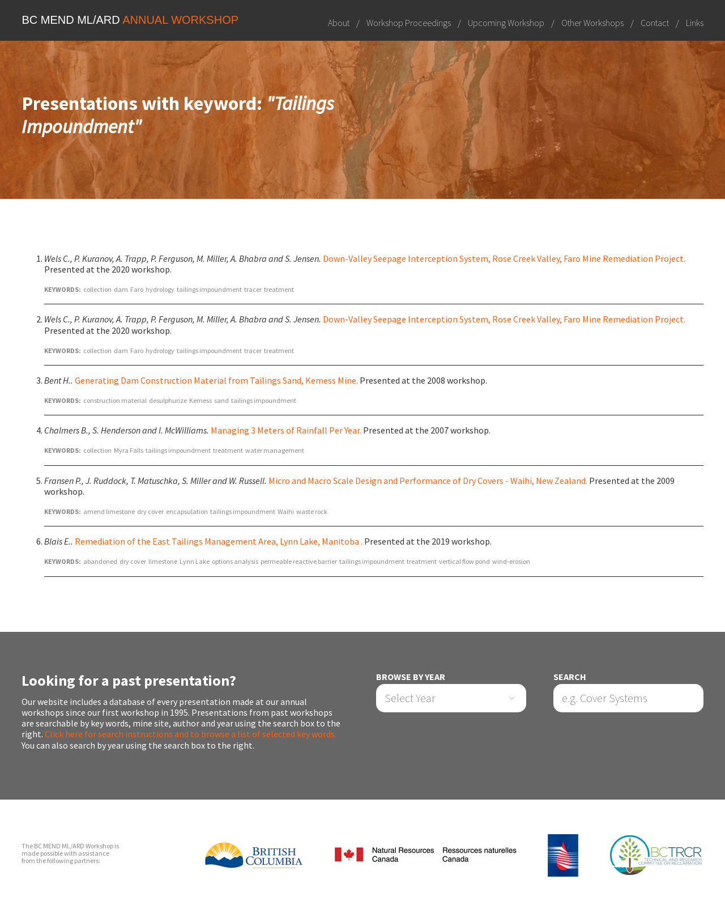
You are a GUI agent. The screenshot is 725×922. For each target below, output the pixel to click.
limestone (162, 561)
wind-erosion (511, 561)
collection (97, 289)
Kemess (200, 400)
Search (569, 677)
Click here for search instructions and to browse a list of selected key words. (190, 734)
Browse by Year (410, 677)
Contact (655, 22)
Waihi (286, 511)
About (338, 22)
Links (694, 22)
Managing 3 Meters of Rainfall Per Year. (286, 430)
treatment (279, 289)
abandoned (100, 561)
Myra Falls (128, 450)
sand (221, 400)
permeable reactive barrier (299, 561)
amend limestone (109, 511)
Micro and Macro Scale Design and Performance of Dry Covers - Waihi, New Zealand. (427, 480)
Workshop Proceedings (408, 22)
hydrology (160, 289)
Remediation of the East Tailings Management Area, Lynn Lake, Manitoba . (218, 541)
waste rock (311, 511)
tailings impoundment (209, 289)
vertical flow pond (464, 561)
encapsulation (187, 511)
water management (274, 450)
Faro (136, 289)
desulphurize (168, 400)
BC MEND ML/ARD (130, 20)
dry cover (150, 511)
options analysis (235, 561)
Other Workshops (592, 22)
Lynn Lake (195, 561)
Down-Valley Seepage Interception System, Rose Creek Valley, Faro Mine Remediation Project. (504, 258)
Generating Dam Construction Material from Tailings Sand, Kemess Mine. (216, 380)
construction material (115, 400)
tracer (253, 289)
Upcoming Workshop (506, 22)
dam (121, 289)
